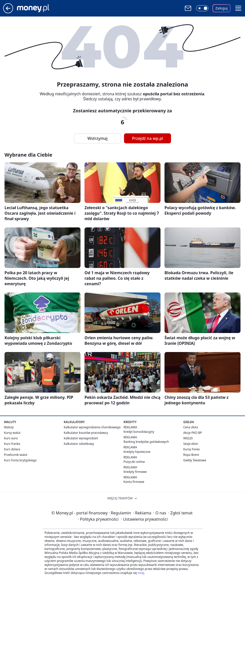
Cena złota (190, 427)
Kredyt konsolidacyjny (139, 432)
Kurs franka (12, 444)
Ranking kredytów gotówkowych (146, 442)
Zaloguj (222, 8)
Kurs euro (11, 438)
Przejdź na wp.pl (147, 138)
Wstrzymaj (98, 138)
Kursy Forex (191, 449)
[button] (238, 8)
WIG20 (188, 438)
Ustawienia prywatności (144, 519)
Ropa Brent (191, 455)
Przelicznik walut (15, 455)
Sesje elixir (190, 444)
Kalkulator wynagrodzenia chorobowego (92, 427)
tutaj (141, 573)
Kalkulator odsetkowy (79, 444)
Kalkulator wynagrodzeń (81, 438)
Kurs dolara (12, 449)
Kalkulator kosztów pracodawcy (86, 433)
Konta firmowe (134, 482)
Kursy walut (12, 433)
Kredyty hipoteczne (137, 452)
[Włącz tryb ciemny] (202, 8)
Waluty (9, 427)
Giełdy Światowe (194, 460)
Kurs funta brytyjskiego (20, 460)
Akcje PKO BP (192, 433)
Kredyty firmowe (135, 472)
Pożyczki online (134, 462)
